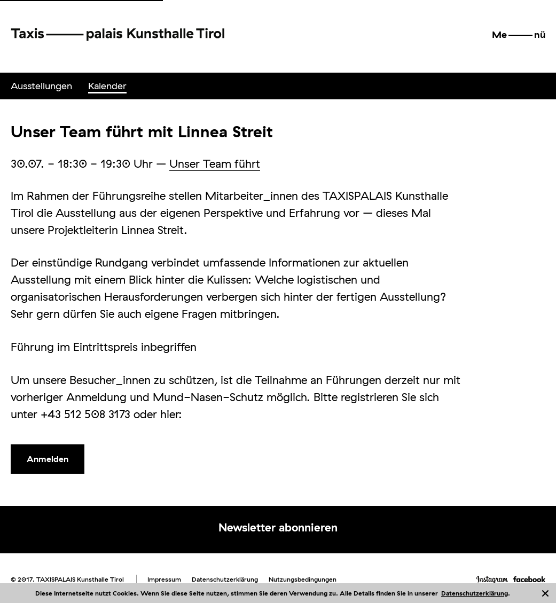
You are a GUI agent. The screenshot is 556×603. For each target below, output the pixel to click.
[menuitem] (41, 86)
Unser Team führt (214, 163)
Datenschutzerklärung (474, 593)
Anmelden (47, 458)
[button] (518, 35)
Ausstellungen (41, 86)
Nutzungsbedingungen (302, 579)
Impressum (164, 579)
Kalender (107, 86)
